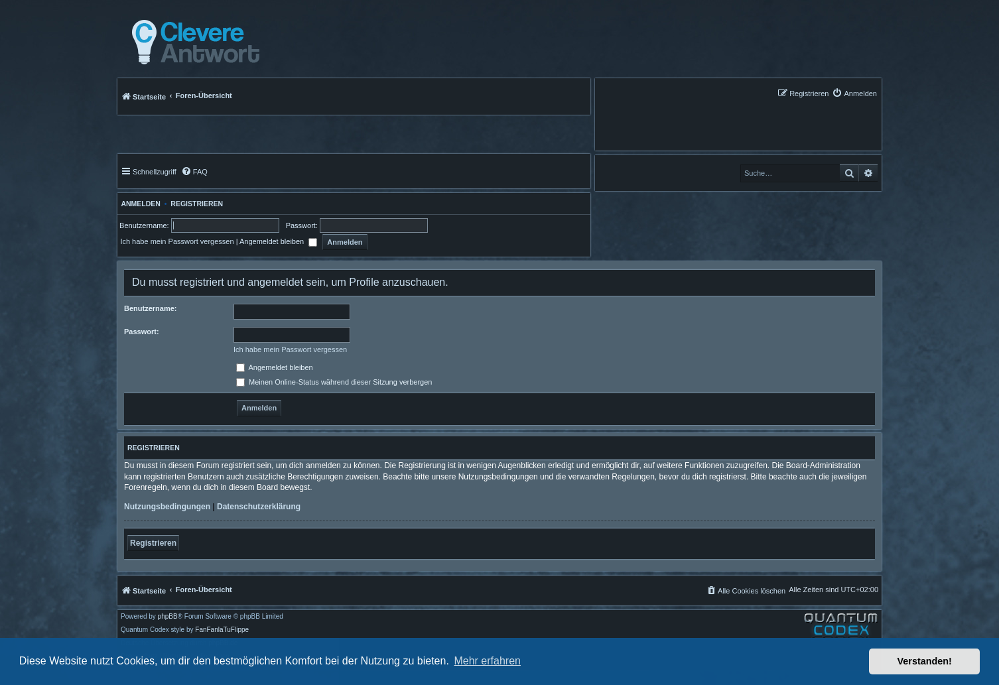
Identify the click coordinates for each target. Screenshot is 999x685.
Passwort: (141, 332)
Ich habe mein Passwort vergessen (176, 241)
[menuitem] (854, 93)
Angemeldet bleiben (278, 241)
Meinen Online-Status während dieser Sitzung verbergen (334, 382)
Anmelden (139, 204)
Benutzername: (150, 308)
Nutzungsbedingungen (167, 506)
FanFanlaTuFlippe (222, 630)
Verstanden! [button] (925, 661)
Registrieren (196, 204)
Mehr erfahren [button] (487, 660)
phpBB (168, 616)
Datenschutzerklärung (258, 506)
